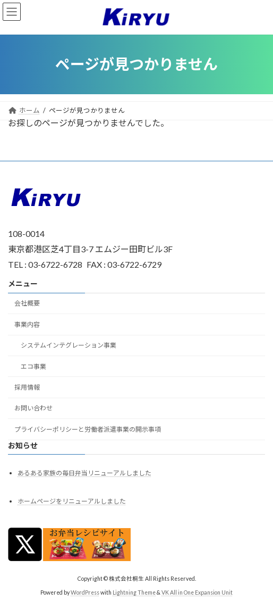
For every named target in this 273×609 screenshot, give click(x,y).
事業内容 (27, 324)
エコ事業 (33, 366)
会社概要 (27, 303)
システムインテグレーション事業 (68, 345)
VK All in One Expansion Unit (197, 592)
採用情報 (27, 387)
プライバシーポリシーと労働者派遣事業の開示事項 (87, 429)
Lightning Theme (134, 592)
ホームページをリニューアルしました (72, 501)
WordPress (85, 592)
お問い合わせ (33, 408)
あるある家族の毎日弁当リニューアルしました (84, 473)
